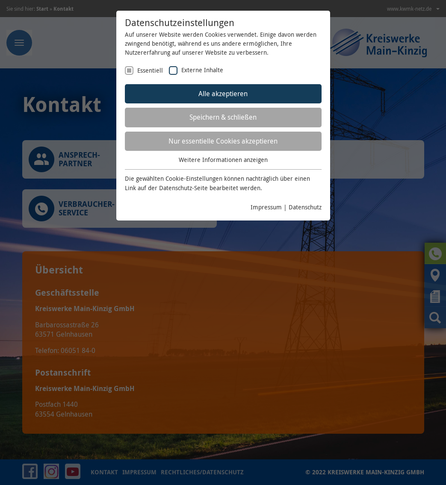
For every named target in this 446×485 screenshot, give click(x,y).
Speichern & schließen (223, 117)
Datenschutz (305, 207)
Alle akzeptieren (223, 93)
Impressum (266, 207)
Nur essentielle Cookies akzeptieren (223, 141)
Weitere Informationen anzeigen (223, 160)
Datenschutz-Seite (183, 188)
